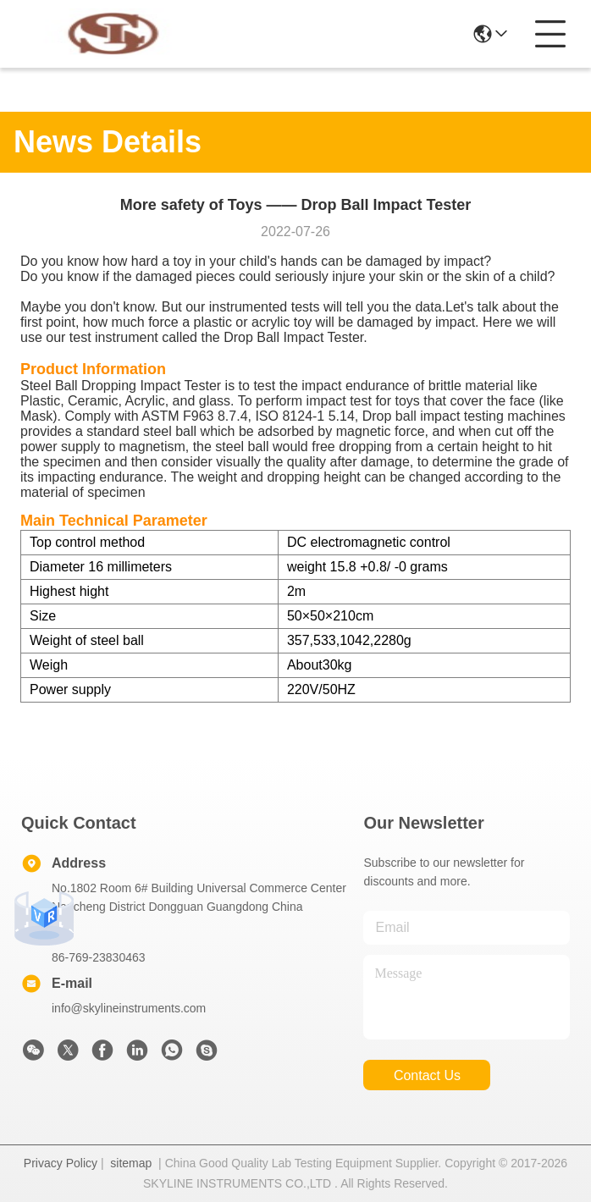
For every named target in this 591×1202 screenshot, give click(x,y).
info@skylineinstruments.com (129, 1008)
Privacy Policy (60, 1163)
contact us (427, 1075)
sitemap (131, 1163)
